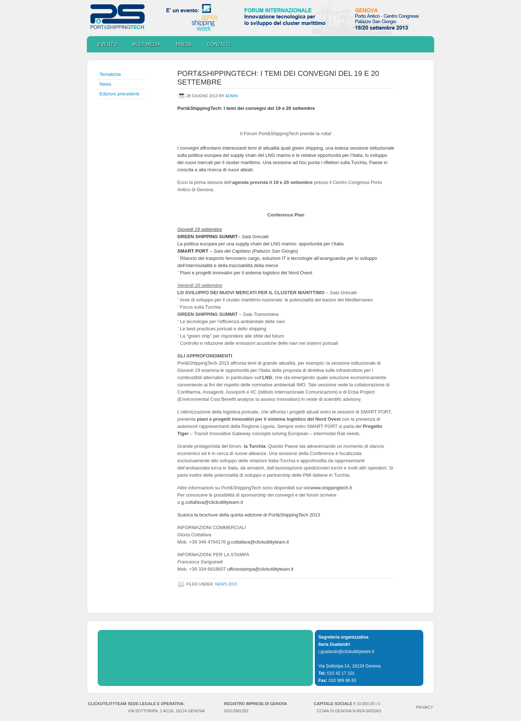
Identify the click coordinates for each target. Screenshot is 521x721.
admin (231, 96)
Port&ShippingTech (260, 18)
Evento (107, 44)
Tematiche (110, 74)
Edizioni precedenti (119, 93)
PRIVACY (424, 707)
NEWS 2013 (226, 584)
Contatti (218, 44)
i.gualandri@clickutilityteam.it (346, 651)
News (105, 84)
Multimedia (143, 44)
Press (184, 44)
